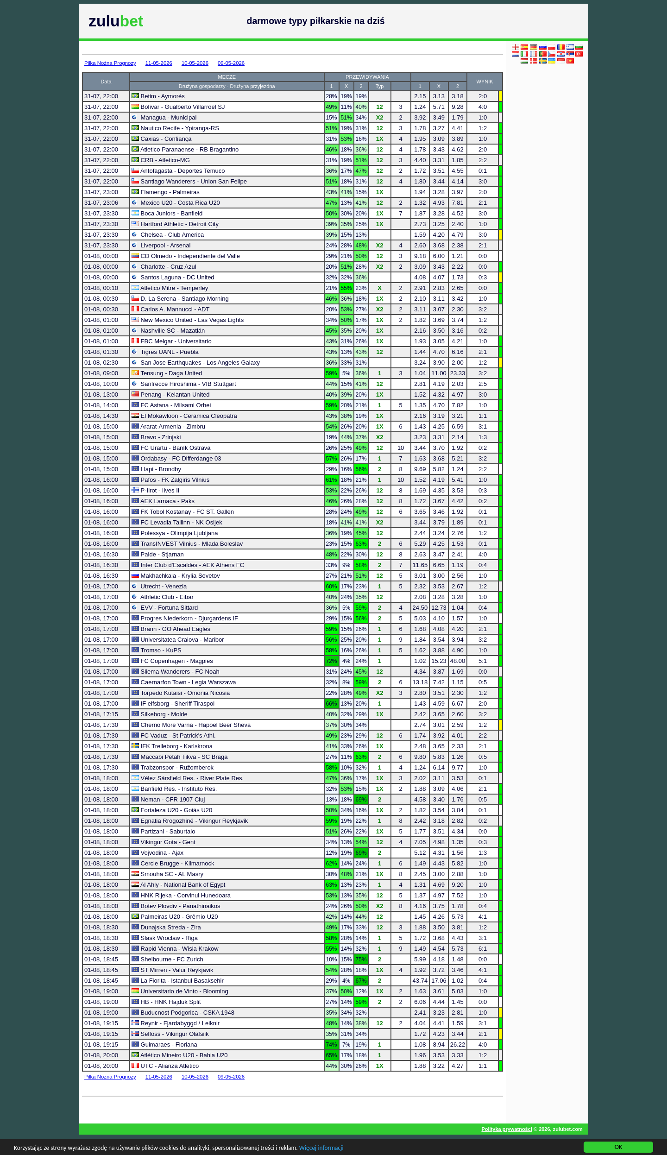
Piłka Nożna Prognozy (110, 63)
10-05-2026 (195, 63)
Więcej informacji (332, 1148)
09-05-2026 (231, 63)
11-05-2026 (158, 63)
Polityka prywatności (506, 1129)
